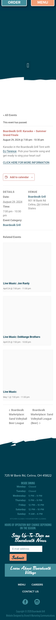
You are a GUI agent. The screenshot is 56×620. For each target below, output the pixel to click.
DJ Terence (10, 151)
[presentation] (27, 261)
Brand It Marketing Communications (39, 615)
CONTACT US (30, 591)
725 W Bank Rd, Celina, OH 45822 (28, 475)
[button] (28, 65)
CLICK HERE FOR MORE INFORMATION (26, 162)
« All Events (10, 115)
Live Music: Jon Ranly (16, 283)
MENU (22, 585)
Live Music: (10, 391)
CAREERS (37, 585)
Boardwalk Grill (12, 225)
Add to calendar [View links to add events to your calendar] (19, 177)
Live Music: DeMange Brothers (21, 336)
